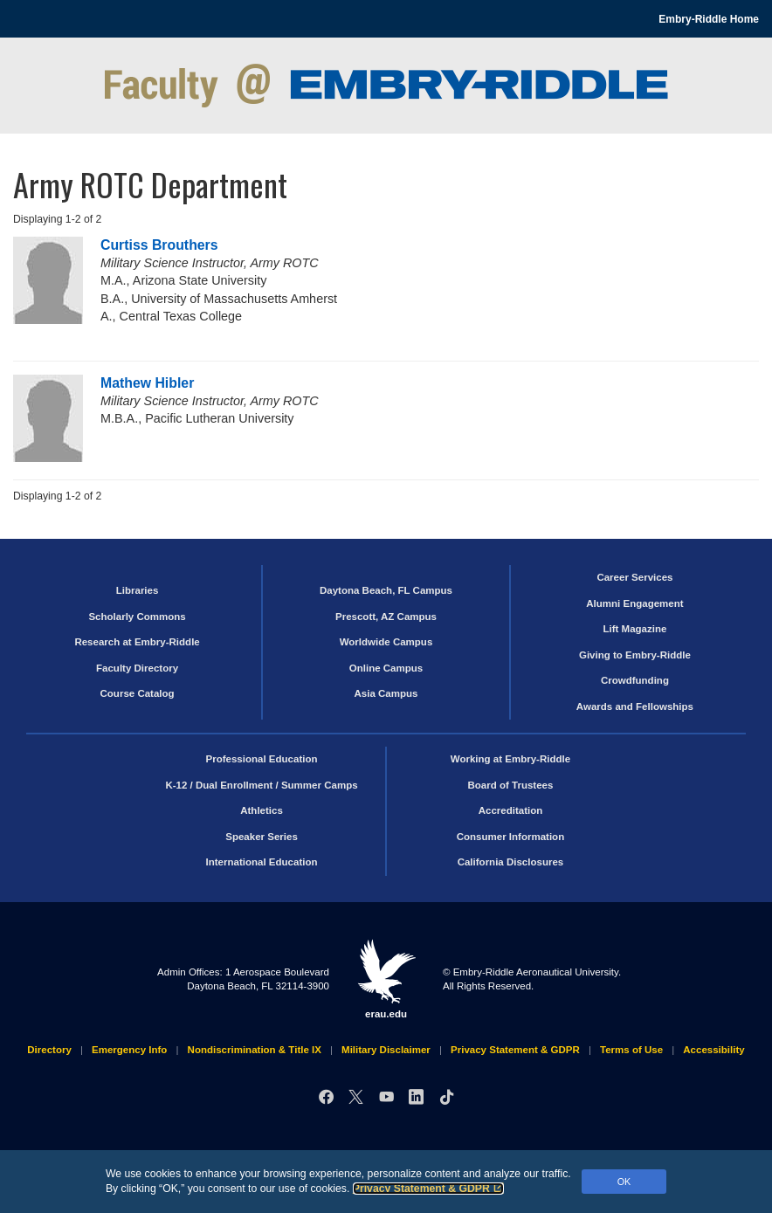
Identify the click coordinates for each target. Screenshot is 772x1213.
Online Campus (386, 668)
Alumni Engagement (634, 603)
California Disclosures (511, 862)
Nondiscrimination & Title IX (254, 1049)
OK (624, 1181)
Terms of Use (631, 1049)
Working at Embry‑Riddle (510, 759)
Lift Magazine (634, 629)
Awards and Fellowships (634, 706)
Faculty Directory (137, 668)
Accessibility (713, 1049)
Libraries (137, 590)
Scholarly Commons (136, 616)
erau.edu (386, 979)
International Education (262, 862)
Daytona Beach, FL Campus (386, 590)
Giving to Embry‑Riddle (635, 655)
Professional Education (262, 759)
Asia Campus (386, 693)
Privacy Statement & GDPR (428, 1188)
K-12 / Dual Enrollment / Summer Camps (261, 785)
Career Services (634, 577)
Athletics (261, 810)
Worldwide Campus (386, 642)
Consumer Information (510, 836)
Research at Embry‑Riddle (136, 642)
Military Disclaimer (386, 1049)
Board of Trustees (511, 785)
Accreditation (511, 810)
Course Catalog (137, 693)
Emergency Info (129, 1049)
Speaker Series (261, 836)
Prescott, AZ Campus (386, 616)
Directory (49, 1049)
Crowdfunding (635, 680)
